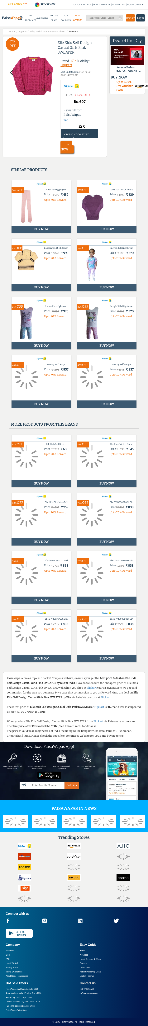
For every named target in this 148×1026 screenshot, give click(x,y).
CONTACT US (118, 4)
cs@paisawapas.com (89, 993)
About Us (10, 951)
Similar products (29, 170)
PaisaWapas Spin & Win (16, 1010)
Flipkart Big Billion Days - (19, 997)
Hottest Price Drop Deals (90, 972)
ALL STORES (42, 18)
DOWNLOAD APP (135, 4)
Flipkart (66, 65)
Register (130, 18)
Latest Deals (85, 968)
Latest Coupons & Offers (90, 959)
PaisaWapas (67, 1022)
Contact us (88, 983)
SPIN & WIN (44, 4)
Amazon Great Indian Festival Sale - (23, 993)
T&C (66, 120)
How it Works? (12, 963)
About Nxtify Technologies (17, 976)
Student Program (87, 976)
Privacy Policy (12, 968)
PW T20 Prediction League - (20, 1006)
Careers (83, 963)
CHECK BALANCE (82, 4)
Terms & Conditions (14, 972)
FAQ (8, 959)
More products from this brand (44, 424)
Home (82, 951)
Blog (8, 955)
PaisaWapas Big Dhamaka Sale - (22, 989)
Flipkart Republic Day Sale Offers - (23, 1002)
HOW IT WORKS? (101, 4)
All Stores (84, 955)
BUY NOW (66, 147)
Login (140, 18)
